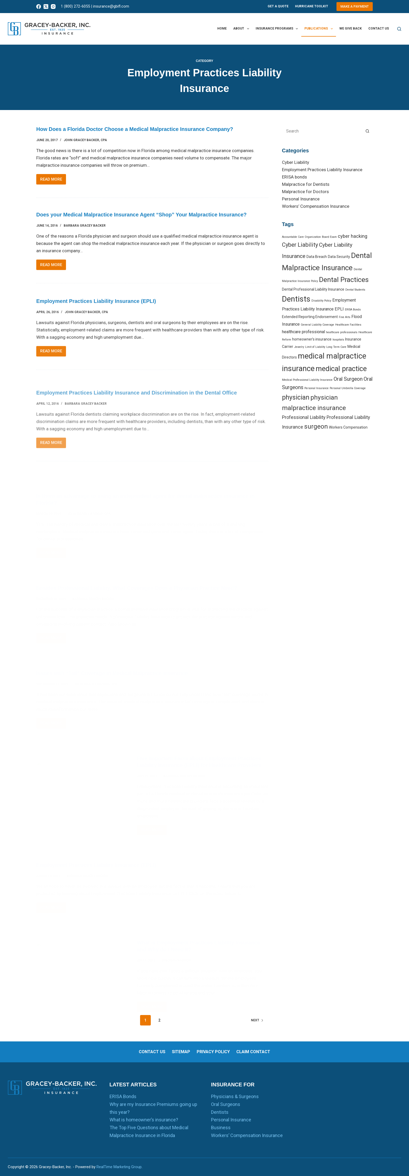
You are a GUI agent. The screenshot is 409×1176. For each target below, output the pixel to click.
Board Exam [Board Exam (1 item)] (329, 237)
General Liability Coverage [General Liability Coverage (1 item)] (317, 324)
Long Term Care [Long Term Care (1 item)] (336, 347)
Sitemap (181, 1051)
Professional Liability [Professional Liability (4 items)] (304, 417)
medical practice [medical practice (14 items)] (341, 369)
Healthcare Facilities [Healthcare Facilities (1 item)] (348, 324)
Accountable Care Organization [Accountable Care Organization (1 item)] (301, 237)
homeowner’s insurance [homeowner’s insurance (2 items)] (312, 339)
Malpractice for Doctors (305, 191)
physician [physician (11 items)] (295, 397)
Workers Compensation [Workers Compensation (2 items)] (348, 427)
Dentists (219, 1112)
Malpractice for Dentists (305, 184)
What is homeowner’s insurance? (144, 1119)
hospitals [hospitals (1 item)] (338, 339)
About (242, 29)
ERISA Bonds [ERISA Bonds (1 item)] (353, 309)
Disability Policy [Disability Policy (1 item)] (321, 300)
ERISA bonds (294, 177)
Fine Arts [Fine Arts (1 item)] (344, 317)
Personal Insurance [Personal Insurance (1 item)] (316, 388)
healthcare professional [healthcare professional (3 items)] (303, 331)
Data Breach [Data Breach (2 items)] (316, 257)
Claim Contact (253, 1051)
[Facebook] (38, 6)
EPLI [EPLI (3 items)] (339, 309)
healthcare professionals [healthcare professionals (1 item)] (341, 332)
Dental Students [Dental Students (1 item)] (355, 289)
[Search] (399, 29)
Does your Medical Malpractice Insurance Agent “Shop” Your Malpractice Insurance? (141, 224)
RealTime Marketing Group (119, 1167)
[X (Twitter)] (46, 6)
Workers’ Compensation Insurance (315, 206)
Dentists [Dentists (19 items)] (296, 299)
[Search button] (367, 131)
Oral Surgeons (225, 1104)
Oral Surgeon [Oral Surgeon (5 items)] (348, 379)
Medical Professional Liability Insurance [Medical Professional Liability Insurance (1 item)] (307, 380)
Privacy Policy (213, 1051)
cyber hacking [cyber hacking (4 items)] (352, 236)
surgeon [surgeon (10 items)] (316, 426)
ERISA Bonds (123, 1096)
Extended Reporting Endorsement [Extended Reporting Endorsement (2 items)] (310, 317)
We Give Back (350, 28)
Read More (53, 181)
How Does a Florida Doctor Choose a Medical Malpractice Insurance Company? (134, 129)
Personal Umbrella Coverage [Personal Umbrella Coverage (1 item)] (348, 388)
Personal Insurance (301, 198)
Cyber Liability (295, 162)
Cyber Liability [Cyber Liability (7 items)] (300, 244)
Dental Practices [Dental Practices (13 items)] (344, 279)
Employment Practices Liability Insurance (322, 169)
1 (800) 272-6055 (75, 6)
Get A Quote (278, 6)
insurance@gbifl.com (111, 6)
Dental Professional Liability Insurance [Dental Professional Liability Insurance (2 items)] (313, 289)
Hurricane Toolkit (311, 6)
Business (221, 1127)
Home (222, 28)
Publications (319, 29)
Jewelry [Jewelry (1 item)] (299, 347)
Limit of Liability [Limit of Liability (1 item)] (315, 347)
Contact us (378, 28)
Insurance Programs (278, 29)
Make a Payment (354, 6)
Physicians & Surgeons (235, 1096)
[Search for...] (322, 131)
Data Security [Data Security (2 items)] (339, 257)
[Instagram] (53, 6)
